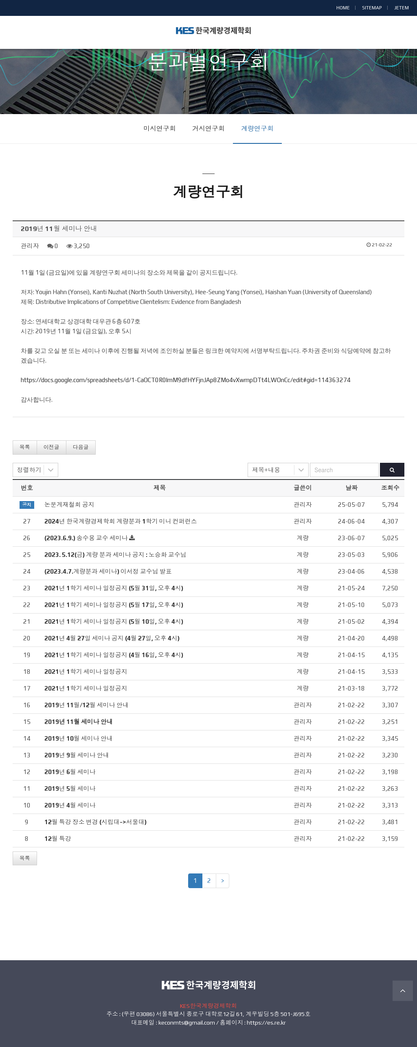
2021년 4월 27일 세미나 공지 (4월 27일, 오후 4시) (112, 638)
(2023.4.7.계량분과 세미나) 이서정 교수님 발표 (108, 571)
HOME (343, 8)
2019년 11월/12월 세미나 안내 (86, 705)
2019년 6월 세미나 (70, 771)
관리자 (30, 245)
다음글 (81, 447)
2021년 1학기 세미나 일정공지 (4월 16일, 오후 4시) (113, 654)
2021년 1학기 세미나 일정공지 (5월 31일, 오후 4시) (113, 588)
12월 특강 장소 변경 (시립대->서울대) (95, 821)
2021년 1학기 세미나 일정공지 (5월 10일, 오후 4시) (113, 621)
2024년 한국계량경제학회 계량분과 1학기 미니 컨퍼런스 (120, 521)
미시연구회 (159, 128)
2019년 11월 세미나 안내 (78, 721)
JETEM (401, 8)
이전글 (51, 447)
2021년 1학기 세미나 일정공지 (85, 671)
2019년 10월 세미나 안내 (78, 738)
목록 (25, 447)
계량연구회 (257, 128)
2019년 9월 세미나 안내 (76, 755)
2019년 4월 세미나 (70, 805)
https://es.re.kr (266, 1022)
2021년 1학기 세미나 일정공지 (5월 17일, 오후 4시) (113, 604)
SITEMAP (372, 8)
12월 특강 (57, 838)
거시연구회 (208, 128)
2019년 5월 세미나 (70, 788)
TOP (403, 991)
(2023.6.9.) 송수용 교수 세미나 (86, 537)
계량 (302, 537)
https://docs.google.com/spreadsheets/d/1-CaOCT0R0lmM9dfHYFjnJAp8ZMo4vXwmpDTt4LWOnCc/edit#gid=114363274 (186, 379)
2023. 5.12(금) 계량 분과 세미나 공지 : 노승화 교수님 (115, 554)
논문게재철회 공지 (69, 504)
